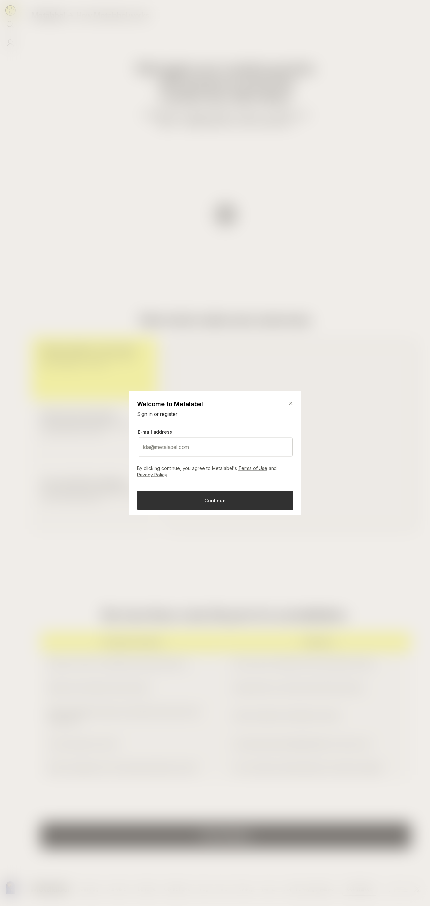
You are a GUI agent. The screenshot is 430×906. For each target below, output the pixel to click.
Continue (215, 500)
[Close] (290, 403)
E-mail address (155, 432)
